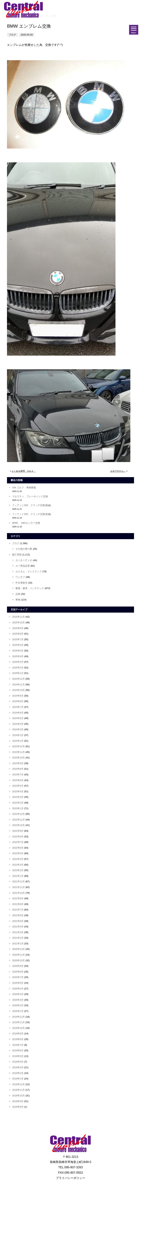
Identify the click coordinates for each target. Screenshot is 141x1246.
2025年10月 (18, 622)
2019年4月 (18, 1061)
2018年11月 (18, 1089)
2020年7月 (18, 977)
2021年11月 (18, 887)
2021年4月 (18, 926)
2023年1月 (18, 808)
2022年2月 (18, 870)
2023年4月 (18, 791)
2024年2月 (18, 735)
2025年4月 (18, 656)
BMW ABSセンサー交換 (26, 522)
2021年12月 (18, 881)
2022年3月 (18, 864)
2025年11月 (18, 616)
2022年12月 (18, 814)
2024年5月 (18, 718)
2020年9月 (18, 966)
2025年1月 (18, 673)
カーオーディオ (23, 560)
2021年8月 (18, 904)
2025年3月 (18, 661)
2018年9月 (18, 1101)
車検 (17, 599)
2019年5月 (18, 1056)
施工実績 (17, 554)
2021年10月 (18, 892)
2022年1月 (18, 876)
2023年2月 (18, 802)
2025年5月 (18, 650)
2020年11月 (18, 954)
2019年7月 (18, 1045)
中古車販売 (21, 582)
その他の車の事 (23, 548)
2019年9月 (18, 1033)
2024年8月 (18, 701)
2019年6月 (18, 1050)
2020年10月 (18, 960)
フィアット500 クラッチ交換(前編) (31, 514)
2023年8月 (18, 768)
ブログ (15, 543)
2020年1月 (18, 1011)
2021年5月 (18, 921)
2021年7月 (18, 909)
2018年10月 (18, 1095)
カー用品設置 (22, 565)
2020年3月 (18, 999)
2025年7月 (18, 639)
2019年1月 (18, 1078)
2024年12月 (18, 678)
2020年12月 (18, 949)
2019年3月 (18, 1067)
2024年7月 (18, 707)
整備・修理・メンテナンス (29, 588)
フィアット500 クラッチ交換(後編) (31, 505)
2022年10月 (18, 825)
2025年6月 (18, 645)
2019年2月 (18, 1073)
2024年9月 (18, 695)
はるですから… (118, 471)
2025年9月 (18, 628)
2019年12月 (18, 1016)
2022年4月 (18, 859)
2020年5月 (18, 988)
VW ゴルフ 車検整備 (24, 487)
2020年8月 (18, 971)
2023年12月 (18, 746)
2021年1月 (18, 943)
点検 (17, 594)
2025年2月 (18, 667)
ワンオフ (20, 577)
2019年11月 (18, 1022)
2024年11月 (18, 684)
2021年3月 (18, 932)
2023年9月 (18, 763)
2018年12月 (18, 1084)
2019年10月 (18, 1028)
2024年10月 (18, 690)
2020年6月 (18, 982)
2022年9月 (18, 830)
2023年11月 (18, 752)
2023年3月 (18, 797)
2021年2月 (18, 937)
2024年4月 (18, 723)
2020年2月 (18, 1005)
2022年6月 (18, 847)
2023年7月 (18, 774)
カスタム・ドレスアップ (28, 571)
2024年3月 (18, 729)
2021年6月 (18, 915)
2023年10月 (18, 757)
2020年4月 (18, 994)
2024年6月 (18, 712)
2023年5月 (18, 785)
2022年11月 (18, 819)
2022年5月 (18, 853)
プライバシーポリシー (70, 1178)
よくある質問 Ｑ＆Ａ (24, 471)
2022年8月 (18, 836)
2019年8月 (18, 1039)
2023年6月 (18, 780)
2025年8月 (18, 633)
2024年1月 (18, 740)
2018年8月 (18, 1106)
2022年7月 (18, 842)
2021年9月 (18, 898)
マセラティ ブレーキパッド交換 (30, 496)
